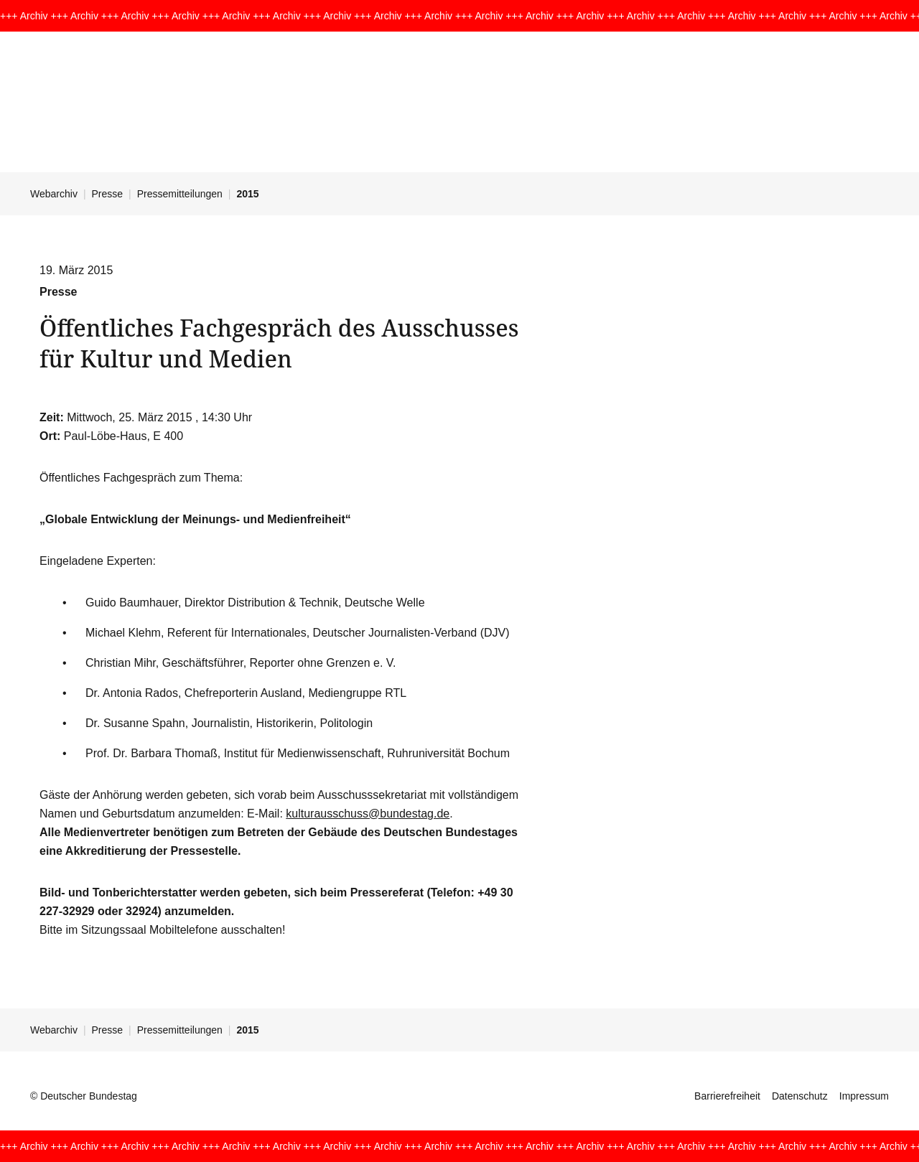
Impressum (864, 1096)
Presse (107, 194)
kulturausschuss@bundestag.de (367, 813)
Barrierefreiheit (727, 1096)
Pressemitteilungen (180, 194)
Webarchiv (54, 194)
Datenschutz (800, 1096)
